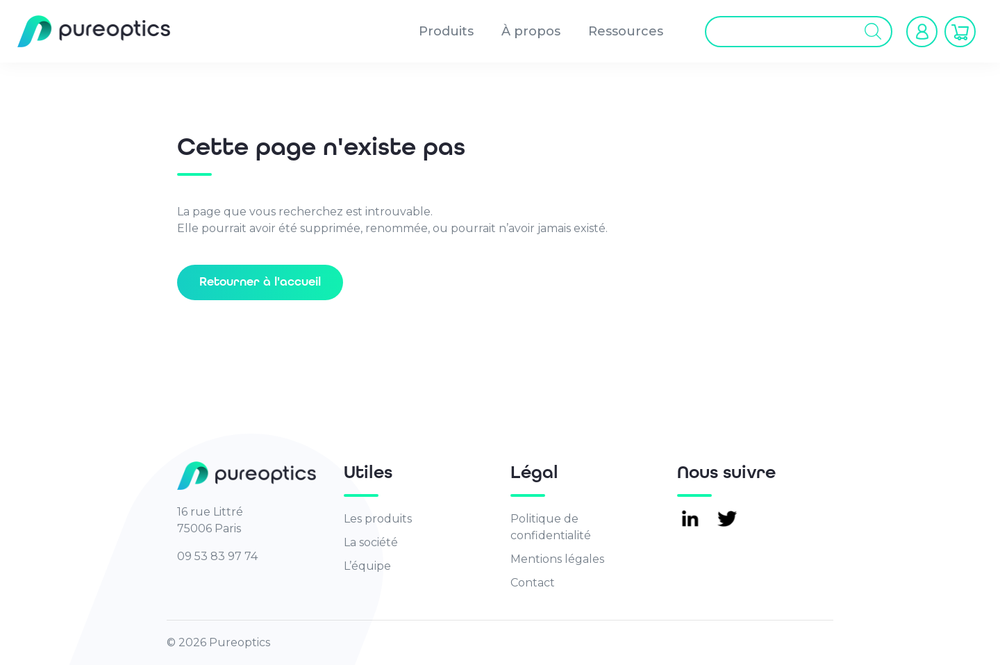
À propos (530, 31)
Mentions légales (557, 559)
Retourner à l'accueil (260, 281)
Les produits (378, 518)
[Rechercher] (873, 31)
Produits (446, 31)
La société (371, 542)
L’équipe (367, 566)
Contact (532, 582)
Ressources (625, 31)
